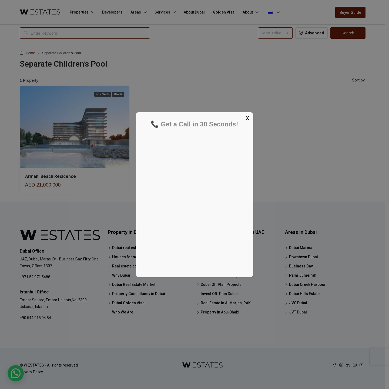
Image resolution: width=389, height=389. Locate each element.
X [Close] (247, 118)
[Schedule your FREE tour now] (194, 200)
